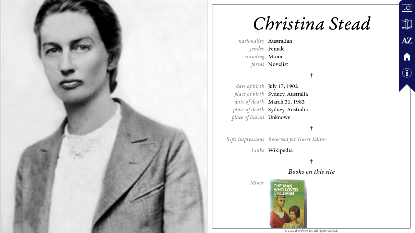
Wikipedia (280, 150)
